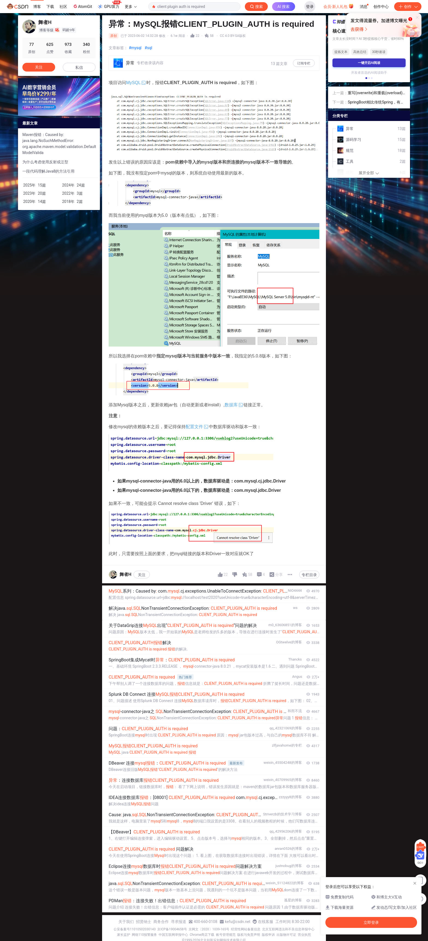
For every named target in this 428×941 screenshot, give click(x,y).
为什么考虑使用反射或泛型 (45, 162)
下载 (50, 6)
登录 (310, 6)
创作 (408, 6)
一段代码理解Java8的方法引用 (48, 171)
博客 (37, 6)
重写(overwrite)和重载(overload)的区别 (375, 93)
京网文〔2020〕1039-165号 (209, 929)
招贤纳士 (143, 921)
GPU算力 (109, 5)
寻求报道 (178, 921)
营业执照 (304, 935)
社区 (63, 6)
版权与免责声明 (248, 935)
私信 (79, 67)
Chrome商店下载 (202, 935)
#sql (148, 48)
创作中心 (381, 6)
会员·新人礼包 (338, 6)
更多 (131, 6)
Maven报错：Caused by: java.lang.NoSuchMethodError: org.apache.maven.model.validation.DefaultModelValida (59, 143)
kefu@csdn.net (237, 921)
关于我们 (126, 921)
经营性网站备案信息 (245, 929)
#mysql (135, 48)
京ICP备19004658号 (172, 929)
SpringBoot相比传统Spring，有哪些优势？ (376, 102)
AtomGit (82, 6)
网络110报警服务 (144, 935)
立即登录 (269, 52)
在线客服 (265, 921)
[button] (366, 78)
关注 (141, 575)
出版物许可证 (286, 935)
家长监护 (123, 935)
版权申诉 (268, 935)
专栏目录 (309, 575)
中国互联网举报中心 (173, 935)
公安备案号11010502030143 (135, 929)
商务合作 (161, 921)
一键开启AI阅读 (369, 63)
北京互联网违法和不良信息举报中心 (288, 929)
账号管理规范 (226, 935)
